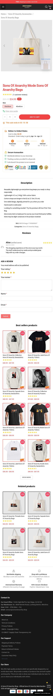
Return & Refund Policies (10, 649)
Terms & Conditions (8, 623)
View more (26, 477)
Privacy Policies (7, 626)
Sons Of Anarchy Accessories (20, 14)
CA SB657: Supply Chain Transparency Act (16, 632)
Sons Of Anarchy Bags (10, 18)
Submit (5, 316)
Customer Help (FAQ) (9, 655)
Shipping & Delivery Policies (11, 643)
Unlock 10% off (49, 686)
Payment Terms (7, 646)
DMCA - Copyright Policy (10, 629)
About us (5, 620)
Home (3, 14)
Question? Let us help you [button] (42, 693)
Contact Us (5, 652)
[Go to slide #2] (32, 76)
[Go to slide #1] (20, 76)
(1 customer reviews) (20, 95)
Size (4, 103)
